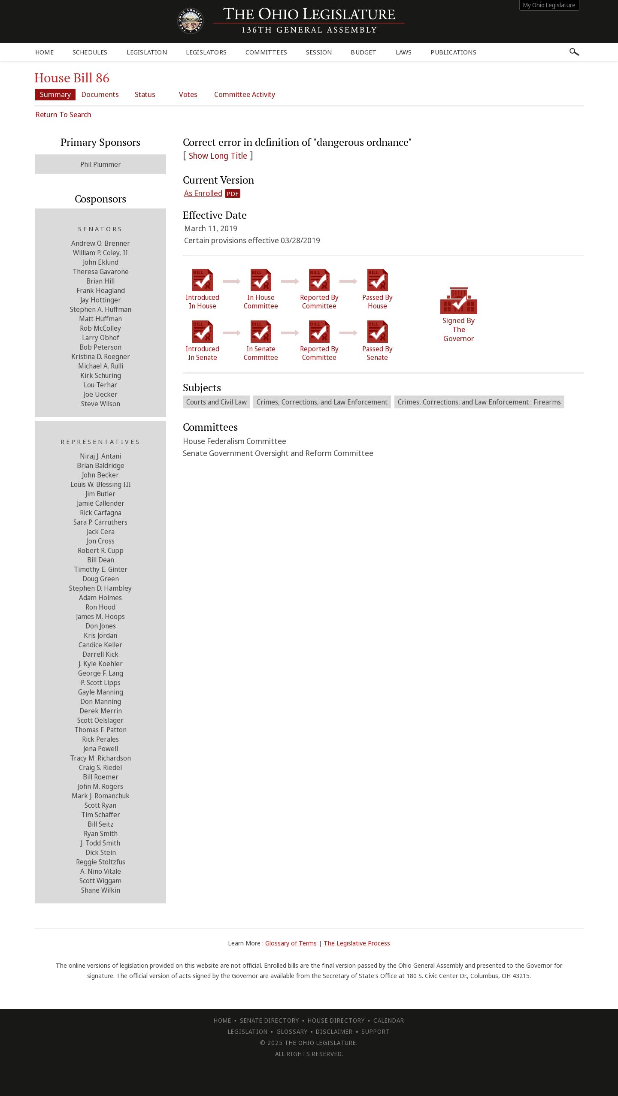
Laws (404, 52)
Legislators (206, 52)
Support (375, 1031)
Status (149, 94)
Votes (195, 94)
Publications (453, 52)
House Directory (336, 1020)
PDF (233, 193)
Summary (56, 94)
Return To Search (63, 114)
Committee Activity (253, 94)
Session (319, 52)
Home (44, 52)
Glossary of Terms (291, 942)
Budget (363, 52)
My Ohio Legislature (549, 5)
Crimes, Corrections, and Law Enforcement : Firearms (479, 401)
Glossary (292, 1031)
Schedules (90, 52)
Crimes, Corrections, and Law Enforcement (322, 401)
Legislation (147, 52)
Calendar (388, 1020)
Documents (103, 94)
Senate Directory (269, 1020)
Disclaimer (334, 1031)
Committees (266, 52)
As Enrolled (203, 192)
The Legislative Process (357, 942)
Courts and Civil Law (216, 401)
